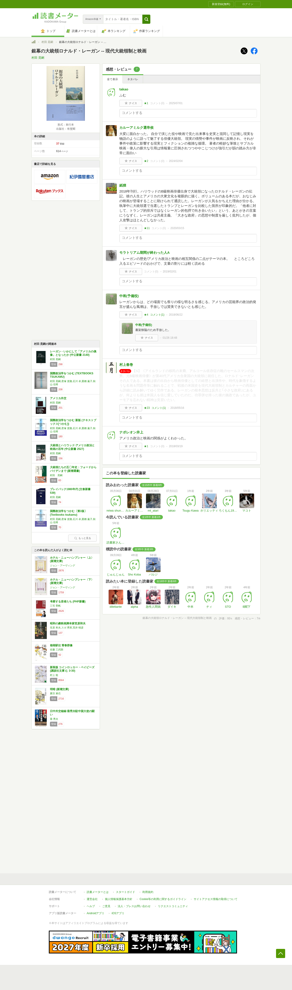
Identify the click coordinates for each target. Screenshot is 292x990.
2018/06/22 (175, 314)
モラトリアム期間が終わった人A (144, 252)
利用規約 (147, 892)
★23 (147, 407)
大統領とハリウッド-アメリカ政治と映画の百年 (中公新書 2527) (72, 447)
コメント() (157, 103)
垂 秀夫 (54, 719)
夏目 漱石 (55, 693)
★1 (146, 103)
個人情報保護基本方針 (118, 899)
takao (123, 89)
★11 (147, 228)
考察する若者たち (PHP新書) (68, 601)
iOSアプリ (118, 913)
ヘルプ (91, 906)
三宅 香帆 (55, 605)
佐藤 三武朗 (56, 649)
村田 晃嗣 (47, 42)
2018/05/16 (177, 408)
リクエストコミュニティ (173, 906)
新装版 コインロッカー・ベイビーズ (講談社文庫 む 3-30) (72, 669)
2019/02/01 (170, 271)
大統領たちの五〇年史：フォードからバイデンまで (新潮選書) (73, 469)
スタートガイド (125, 892)
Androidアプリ (95, 913)
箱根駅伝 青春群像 (61, 645)
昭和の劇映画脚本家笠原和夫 (68, 623)
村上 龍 (54, 675)
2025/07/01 (175, 103)
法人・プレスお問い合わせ (134, 906)
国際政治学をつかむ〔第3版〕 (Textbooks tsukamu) (68, 513)
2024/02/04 (175, 161)
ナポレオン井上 (131, 432)
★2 (146, 161)
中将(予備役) (129, 296)
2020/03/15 (177, 228)
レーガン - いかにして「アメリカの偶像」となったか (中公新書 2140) (73, 353)
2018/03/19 (175, 446)
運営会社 (92, 899)
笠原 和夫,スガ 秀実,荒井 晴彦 (66, 627)
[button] (146, 19)
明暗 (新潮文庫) (59, 689)
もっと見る (82, 538)
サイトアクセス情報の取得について (215, 899)
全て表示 (112, 79)
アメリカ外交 (58, 398)
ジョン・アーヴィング (62, 565)
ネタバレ (132, 79)
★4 (146, 314)
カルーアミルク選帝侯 (136, 127)
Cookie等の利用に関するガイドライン (163, 899)
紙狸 (122, 185)
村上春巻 (126, 365)
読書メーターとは (98, 892)
